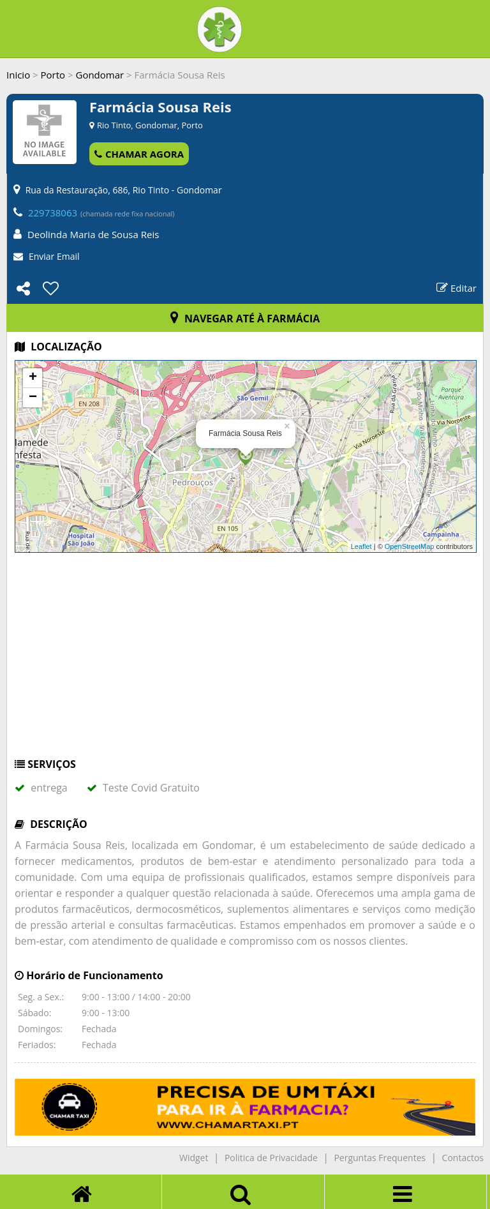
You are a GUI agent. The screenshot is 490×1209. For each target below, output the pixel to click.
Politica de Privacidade (271, 1158)
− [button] (33, 397)
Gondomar (99, 74)
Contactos (463, 1158)
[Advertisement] (245, 661)
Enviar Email (54, 256)
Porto (53, 74)
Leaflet (361, 546)
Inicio (18, 74)
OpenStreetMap (409, 546)
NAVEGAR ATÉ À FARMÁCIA (245, 319)
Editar (456, 288)
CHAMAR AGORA (139, 153)
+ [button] (33, 377)
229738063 (52, 212)
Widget (193, 1158)
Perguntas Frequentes (380, 1158)
